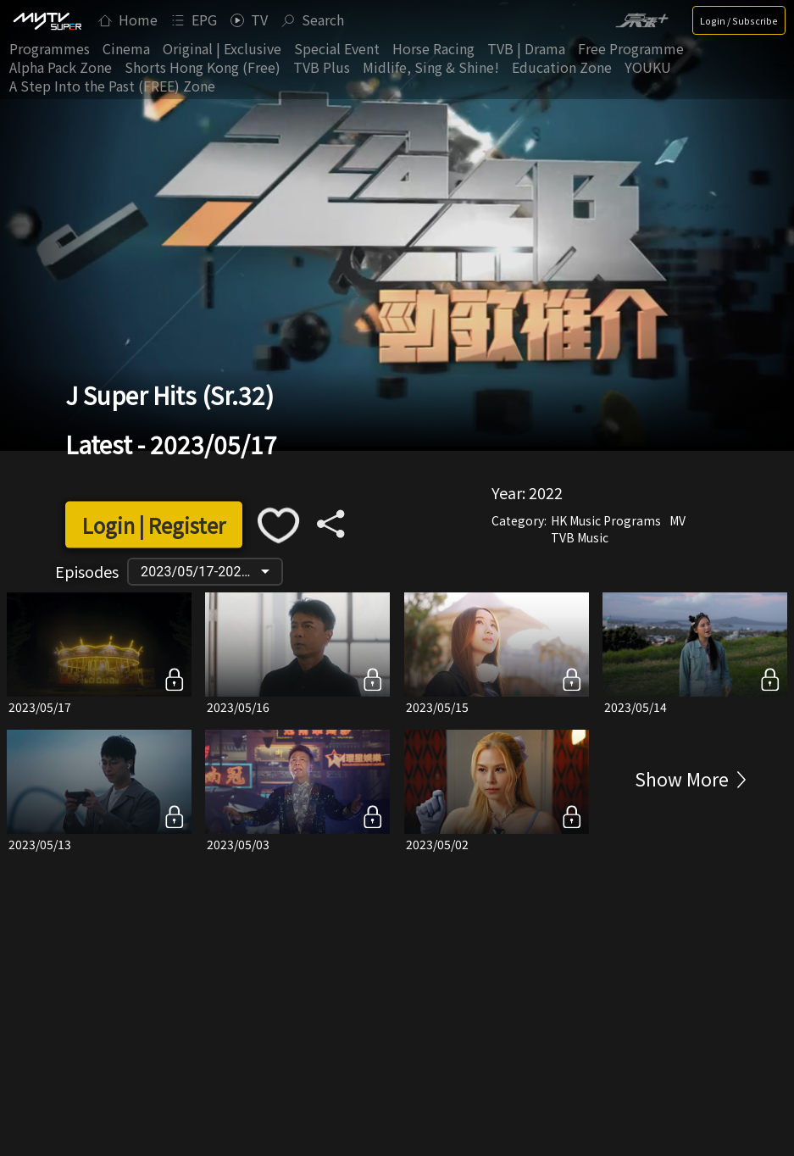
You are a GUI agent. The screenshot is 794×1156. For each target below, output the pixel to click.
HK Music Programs (606, 519)
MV (677, 519)
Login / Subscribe (739, 20)
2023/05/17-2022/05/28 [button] (211, 572)
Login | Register (153, 525)
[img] (46, 20)
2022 (546, 492)
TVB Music (579, 536)
